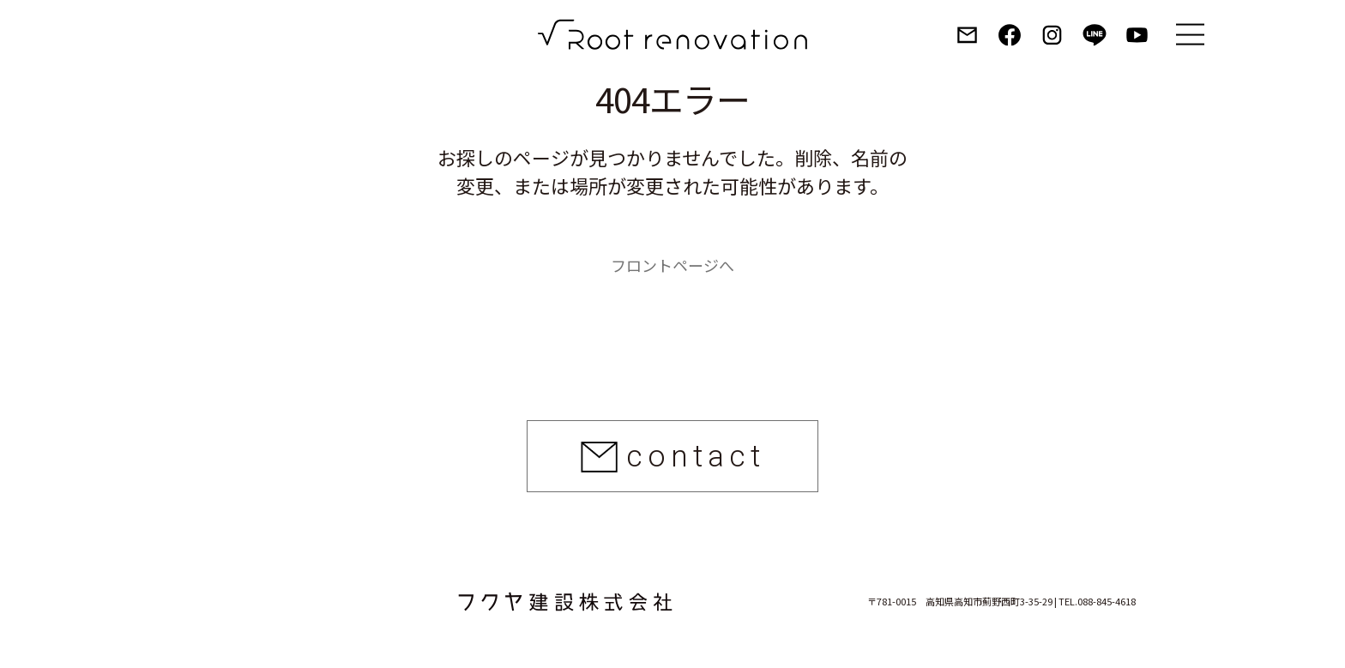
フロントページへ (672, 265)
